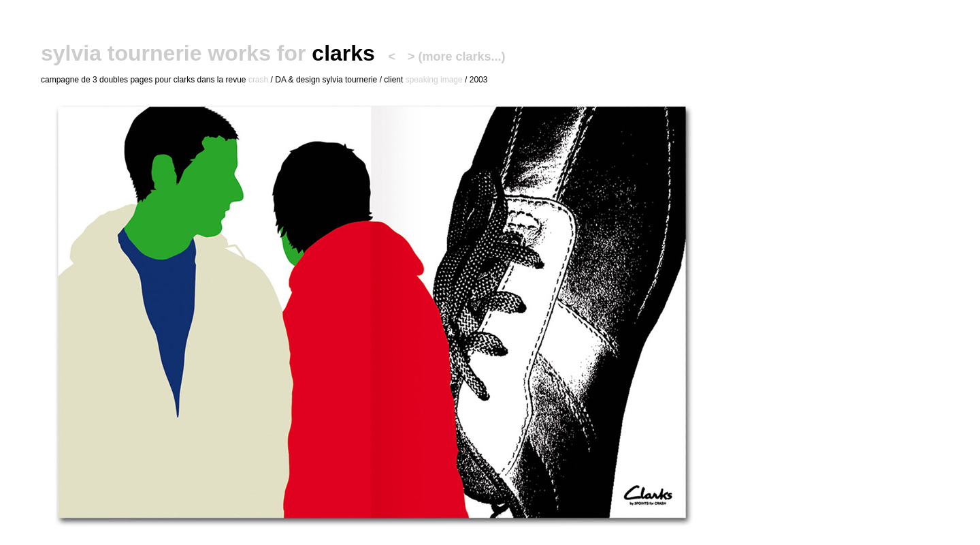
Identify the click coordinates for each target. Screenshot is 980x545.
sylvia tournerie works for (173, 53)
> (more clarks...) (457, 56)
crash (258, 79)
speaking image (434, 79)
